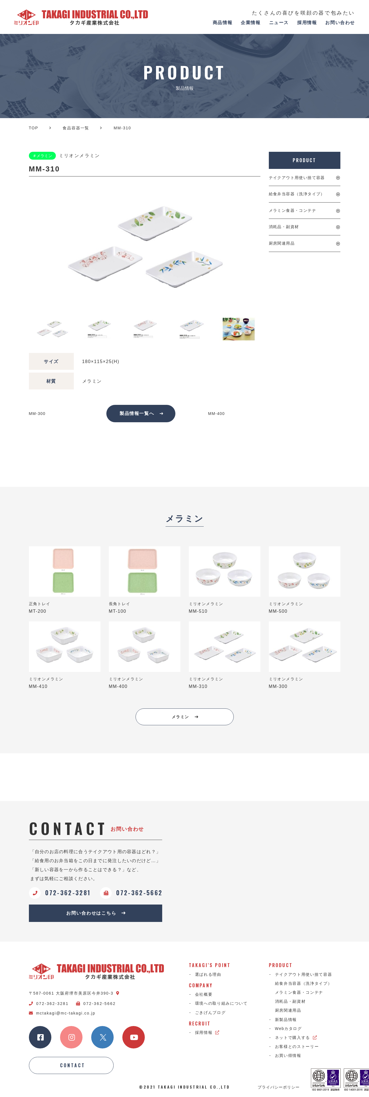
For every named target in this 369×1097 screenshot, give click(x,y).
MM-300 (37, 413)
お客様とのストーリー (297, 1046)
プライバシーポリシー (279, 1087)
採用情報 (307, 22)
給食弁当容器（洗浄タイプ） (297, 194)
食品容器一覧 (76, 128)
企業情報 (250, 22)
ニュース (279, 22)
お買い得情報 (288, 1055)
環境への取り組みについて (221, 1003)
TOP (33, 128)
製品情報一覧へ (142, 413)
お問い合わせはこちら (96, 913)
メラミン (185, 717)
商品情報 (222, 22)
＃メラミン (42, 155)
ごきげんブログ (210, 1012)
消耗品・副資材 (284, 226)
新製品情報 (286, 1019)
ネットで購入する (296, 1037)
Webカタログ (288, 1028)
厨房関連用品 (282, 243)
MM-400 (216, 413)
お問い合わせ (340, 22)
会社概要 (204, 994)
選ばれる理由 (208, 974)
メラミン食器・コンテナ (292, 210)
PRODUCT (304, 160)
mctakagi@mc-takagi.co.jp (62, 1013)
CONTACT (72, 1065)
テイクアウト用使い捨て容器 (297, 177)
